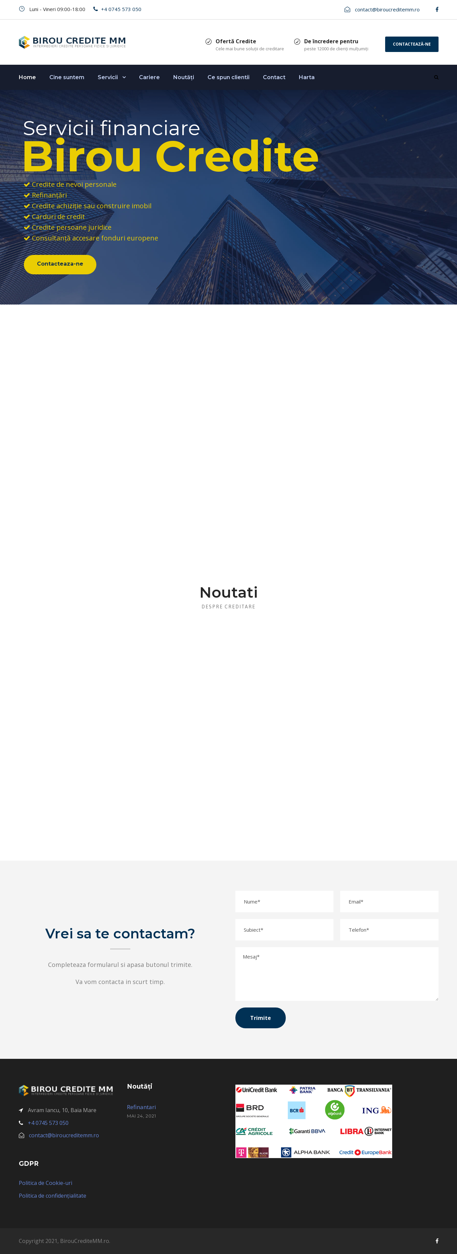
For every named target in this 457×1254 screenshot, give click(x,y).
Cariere (149, 77)
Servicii (108, 77)
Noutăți (183, 77)
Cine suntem (66, 77)
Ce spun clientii (228, 77)
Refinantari (141, 1107)
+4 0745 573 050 (121, 9)
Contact (274, 77)
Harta (307, 77)
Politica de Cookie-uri (45, 1183)
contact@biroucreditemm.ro (387, 9)
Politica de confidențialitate (52, 1195)
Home (27, 77)
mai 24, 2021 (141, 1116)
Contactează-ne (412, 44)
